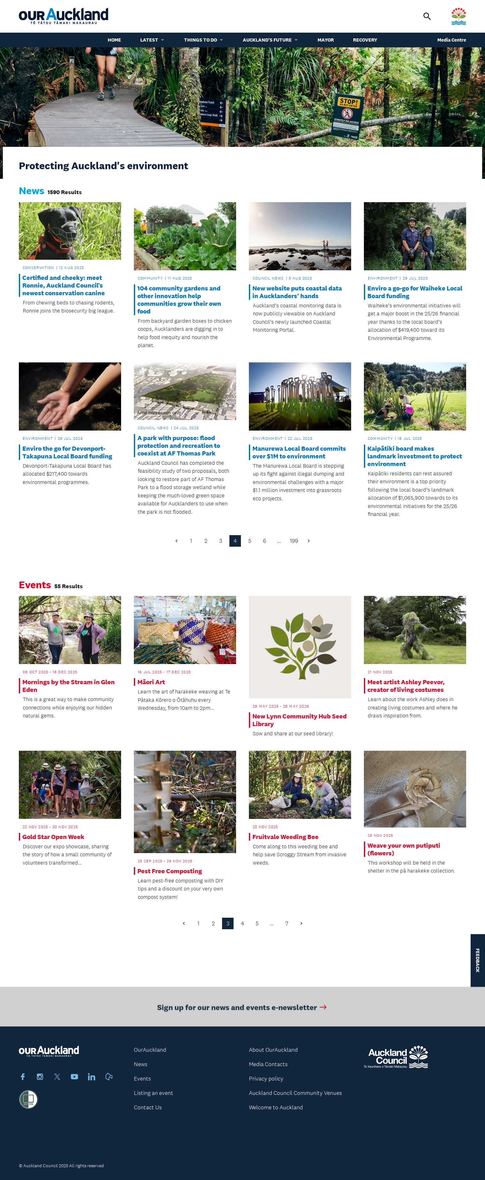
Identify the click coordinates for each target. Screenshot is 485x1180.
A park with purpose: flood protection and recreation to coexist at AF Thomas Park (178, 445)
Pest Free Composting (169, 871)
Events (142, 1078)
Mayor (326, 40)
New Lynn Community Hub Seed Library (299, 720)
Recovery (365, 40)
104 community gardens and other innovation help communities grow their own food (179, 299)
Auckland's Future (270, 40)
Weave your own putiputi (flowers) (403, 849)
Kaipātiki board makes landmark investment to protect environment (414, 456)
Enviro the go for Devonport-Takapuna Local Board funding (67, 452)
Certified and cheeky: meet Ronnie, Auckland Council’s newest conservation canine (63, 285)
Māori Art (151, 682)
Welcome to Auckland (276, 1107)
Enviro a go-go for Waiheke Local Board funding (414, 292)
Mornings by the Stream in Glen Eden (68, 685)
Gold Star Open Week (53, 837)
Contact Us (148, 1107)
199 (294, 540)
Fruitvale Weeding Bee (285, 837)
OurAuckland (150, 1049)
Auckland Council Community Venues (295, 1093)
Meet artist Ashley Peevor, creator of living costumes (406, 685)
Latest (152, 40)
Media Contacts (268, 1064)
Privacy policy (266, 1078)
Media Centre (451, 40)
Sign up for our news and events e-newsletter (242, 1009)
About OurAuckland (273, 1049)
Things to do (204, 40)
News (140, 1064)
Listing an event (153, 1093)
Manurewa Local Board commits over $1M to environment (299, 452)
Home (114, 40)
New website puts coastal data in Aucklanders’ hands (297, 292)
